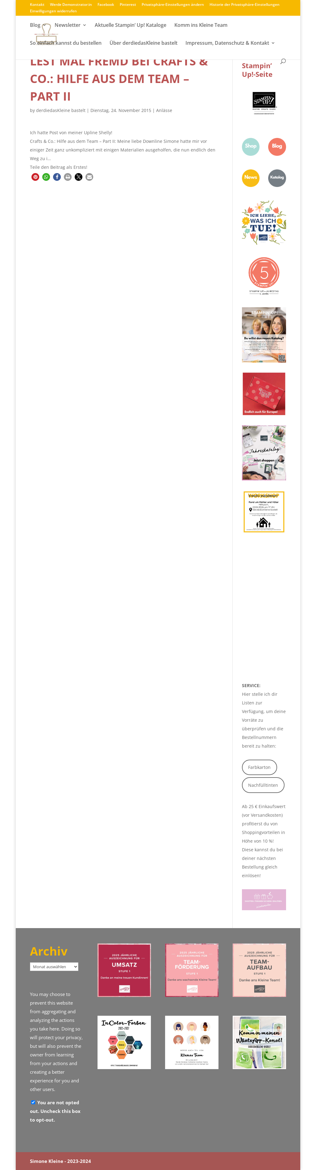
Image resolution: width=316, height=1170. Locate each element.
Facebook (106, 5)
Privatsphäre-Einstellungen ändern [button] (173, 5)
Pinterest (128, 5)
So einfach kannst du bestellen (66, 43)
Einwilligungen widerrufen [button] (53, 11)
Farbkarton (259, 767)
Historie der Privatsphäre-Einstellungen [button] (245, 5)
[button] (35, 177)
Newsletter (68, 25)
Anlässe (164, 110)
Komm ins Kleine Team (200, 25)
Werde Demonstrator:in (71, 5)
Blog (35, 25)
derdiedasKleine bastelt (60, 110)
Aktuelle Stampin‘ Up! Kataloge (130, 25)
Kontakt (37, 5)
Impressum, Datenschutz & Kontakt (227, 43)
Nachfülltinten (263, 785)
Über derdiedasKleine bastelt (143, 43)
